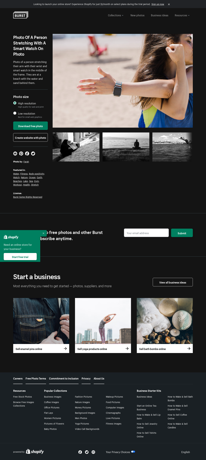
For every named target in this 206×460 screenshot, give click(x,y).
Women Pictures (52, 418)
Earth (39, 177)
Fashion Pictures (83, 396)
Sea (31, 181)
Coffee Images (51, 402)
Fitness (24, 173)
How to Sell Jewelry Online (147, 425)
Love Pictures (113, 418)
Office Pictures (51, 407)
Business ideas (159, 15)
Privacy (86, 378)
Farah (26, 161)
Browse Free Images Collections (23, 403)
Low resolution (26, 113)
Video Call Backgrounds (87, 428)
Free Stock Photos (22, 396)
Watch (16, 177)
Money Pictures (83, 407)
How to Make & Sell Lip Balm (148, 416)
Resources (182, 15)
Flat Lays (48, 412)
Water (16, 173)
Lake (25, 181)
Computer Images (115, 407)
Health (26, 184)
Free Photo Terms (36, 378)
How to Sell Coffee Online (177, 416)
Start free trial (20, 256)
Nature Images (82, 402)
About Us (99, 378)
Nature (24, 177)
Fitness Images (113, 423)
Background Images (85, 412)
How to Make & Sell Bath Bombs (180, 398)
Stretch (35, 184)
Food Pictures (113, 402)
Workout (17, 184)
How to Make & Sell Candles (178, 425)
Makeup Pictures (114, 396)
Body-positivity (36, 173)
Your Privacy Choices (120, 452)
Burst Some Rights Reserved (27, 196)
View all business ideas (172, 282)
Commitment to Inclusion (64, 378)
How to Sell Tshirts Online (146, 434)
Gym (36, 181)
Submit (182, 233)
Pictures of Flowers (54, 423)
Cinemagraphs (113, 412)
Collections (115, 15)
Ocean (32, 177)
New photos (138, 15)
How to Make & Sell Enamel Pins (178, 407)
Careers (18, 378)
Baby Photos (50, 428)
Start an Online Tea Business (146, 407)
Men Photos (81, 418)
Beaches (17, 181)
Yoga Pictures (82, 423)
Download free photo (30, 126)
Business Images (52, 396)
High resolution (27, 103)
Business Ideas (144, 396)
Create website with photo (30, 137)
